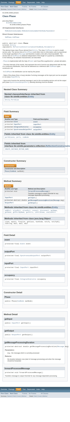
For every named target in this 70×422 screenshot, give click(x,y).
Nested (9, 9)
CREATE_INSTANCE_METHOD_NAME (17, 153)
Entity (13, 46)
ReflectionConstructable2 (30, 31)
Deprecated (31, 2)
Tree (24, 2)
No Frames (32, 7)
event (35, 124)
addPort (8, 215)
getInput (31, 202)
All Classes (44, 7)
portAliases (10, 140)
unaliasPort (51, 217)
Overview (4, 2)
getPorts (29, 217)
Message (57, 204)
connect (35, 215)
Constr (19, 9)
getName (54, 215)
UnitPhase (15, 37)
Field (14, 9)
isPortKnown (40, 217)
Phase (7, 175)
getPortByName (18, 217)
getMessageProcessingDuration (40, 204)
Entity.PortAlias (12, 102)
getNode (8, 217)
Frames (24, 7)
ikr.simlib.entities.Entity (13, 23)
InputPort (18, 127)
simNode (26, 140)
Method (24, 9)
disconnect (44, 215)
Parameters (50, 31)
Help (43, 2)
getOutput (32, 207)
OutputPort (9, 207)
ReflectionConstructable (13, 31)
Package (11, 2)
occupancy (37, 130)
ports (18, 140)
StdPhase (8, 37)
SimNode (42, 31)
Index (38, 2)
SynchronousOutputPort (23, 133)
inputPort (37, 127)
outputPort (37, 133)
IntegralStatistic (21, 130)
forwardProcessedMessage (38, 195)
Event (16, 124)
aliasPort (17, 215)
